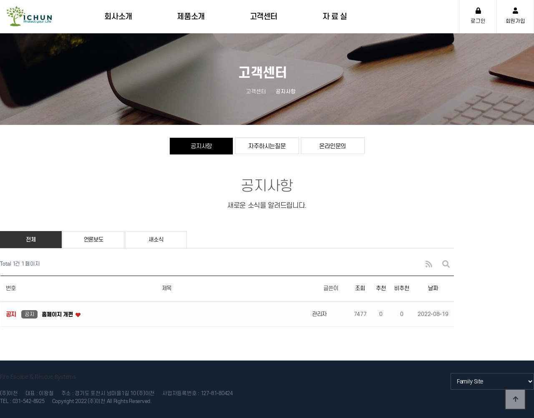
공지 (29, 314)
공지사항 (201, 146)
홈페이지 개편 (58, 314)
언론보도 (93, 239)
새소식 (156, 239)
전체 (30, 239)
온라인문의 (332, 146)
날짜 (433, 288)
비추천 (401, 288)
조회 (360, 288)
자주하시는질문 (266, 146)
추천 (380, 288)
